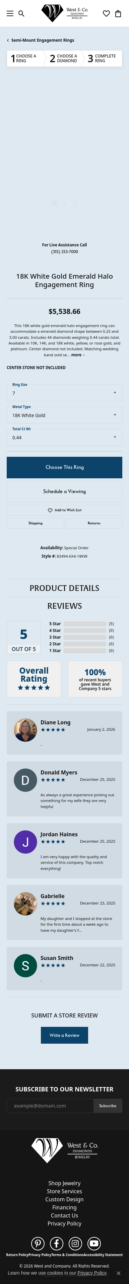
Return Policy (17, 1254)
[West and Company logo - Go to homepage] (64, 14)
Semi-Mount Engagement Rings (42, 40)
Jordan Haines (59, 834)
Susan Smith (57, 958)
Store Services (64, 1191)
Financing (64, 1207)
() (111, 624)
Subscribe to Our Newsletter (64, 1089)
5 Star (55, 624)
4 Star (55, 630)
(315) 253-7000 (64, 251)
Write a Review (64, 1035)
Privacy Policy (64, 1223)
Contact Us (64, 1215)
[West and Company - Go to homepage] (64, 1152)
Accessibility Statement (103, 1254)
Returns (94, 523)
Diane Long (56, 722)
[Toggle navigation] (8, 13)
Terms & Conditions (67, 1254)
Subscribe (107, 1105)
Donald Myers (59, 772)
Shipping (35, 523)
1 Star (55, 650)
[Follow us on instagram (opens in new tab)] (75, 1243)
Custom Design (64, 1199)
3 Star (55, 637)
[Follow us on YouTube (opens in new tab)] (94, 1243)
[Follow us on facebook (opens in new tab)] (56, 1243)
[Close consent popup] (119, 1273)
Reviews (64, 606)
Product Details (64, 588)
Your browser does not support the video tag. (64, 127)
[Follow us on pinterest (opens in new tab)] (38, 1243)
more (78, 354)
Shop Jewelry (65, 1183)
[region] (64, 160)
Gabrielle (53, 896)
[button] (21, 13)
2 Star (55, 644)
